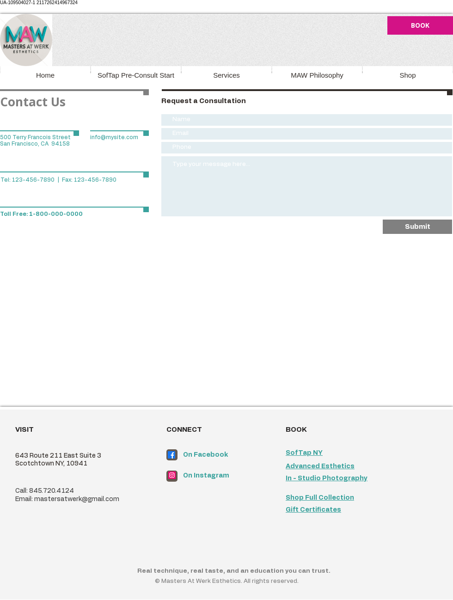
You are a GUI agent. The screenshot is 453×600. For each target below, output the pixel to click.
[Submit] (417, 227)
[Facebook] (171, 455)
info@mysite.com (114, 137)
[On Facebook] (220, 455)
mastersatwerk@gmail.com (76, 499)
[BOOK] (420, 25)
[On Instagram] (220, 476)
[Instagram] (172, 475)
